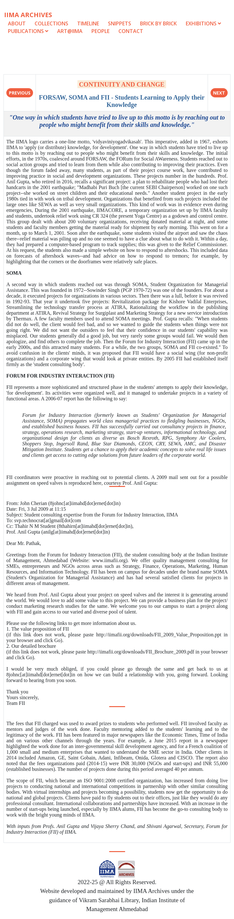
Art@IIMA (70, 31)
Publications (29, 31)
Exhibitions (203, 23)
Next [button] (219, 93)
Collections (51, 23)
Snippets (119, 23)
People (100, 31)
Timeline (88, 23)
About (17, 23)
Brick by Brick (158, 23)
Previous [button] (19, 93)
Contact (130, 31)
